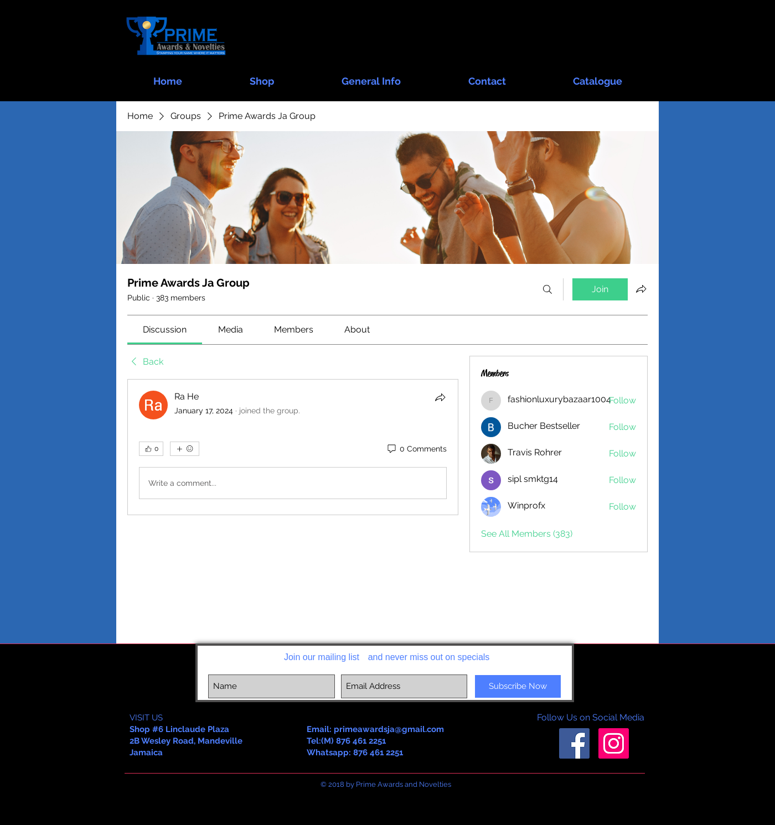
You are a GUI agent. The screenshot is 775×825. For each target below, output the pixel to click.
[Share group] (641, 288)
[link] (165, 329)
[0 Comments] (416, 449)
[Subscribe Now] (517, 686)
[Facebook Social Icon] (574, 743)
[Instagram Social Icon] (613, 743)
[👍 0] (151, 449)
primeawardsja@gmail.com (389, 729)
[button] (262, 76)
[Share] (440, 397)
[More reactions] (184, 449)
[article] (292, 447)
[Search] (547, 289)
